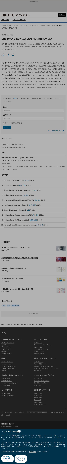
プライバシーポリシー (53, 447)
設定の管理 (32, 452)
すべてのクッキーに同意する (7, 459)
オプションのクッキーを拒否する (21, 459)
